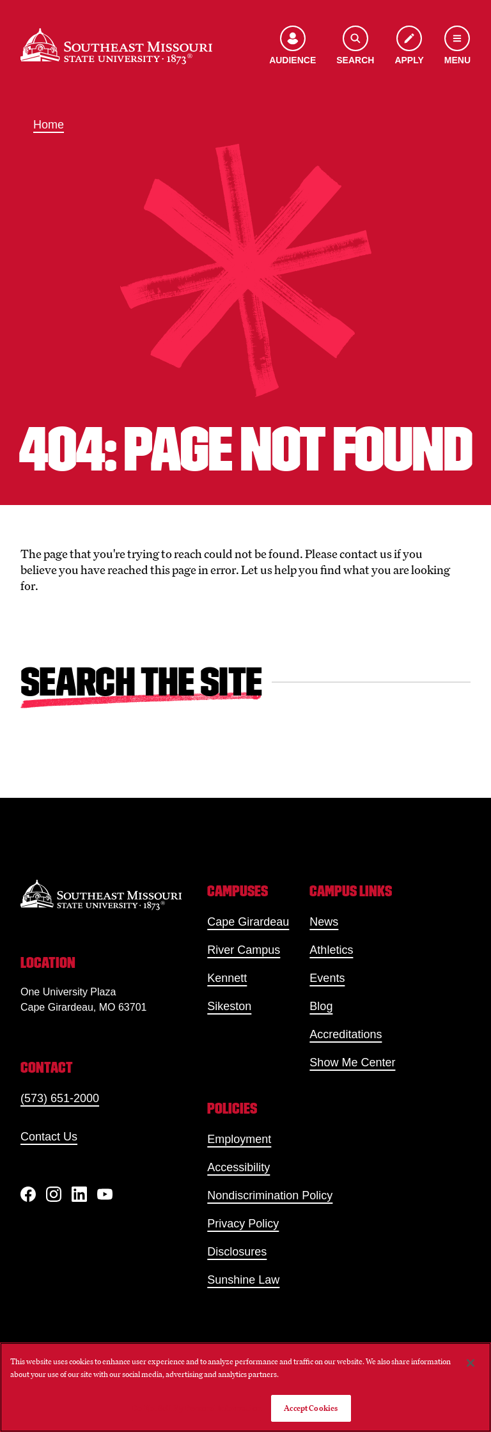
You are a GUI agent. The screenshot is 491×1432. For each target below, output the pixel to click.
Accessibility (238, 1167)
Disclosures (237, 1251)
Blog (320, 1006)
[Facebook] (28, 1194)
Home (48, 124)
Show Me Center (352, 1062)
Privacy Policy (243, 1223)
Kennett (227, 978)
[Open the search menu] (355, 46)
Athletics (331, 950)
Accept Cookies (311, 1408)
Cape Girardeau (248, 921)
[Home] (116, 46)
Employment (239, 1139)
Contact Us (48, 1136)
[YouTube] (105, 1194)
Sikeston (229, 1006)
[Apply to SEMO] (408, 46)
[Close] (470, 1363)
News (323, 921)
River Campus (243, 950)
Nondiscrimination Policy (269, 1195)
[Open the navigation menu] (457, 46)
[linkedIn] (79, 1194)
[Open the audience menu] (292, 46)
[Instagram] (53, 1194)
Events (327, 978)
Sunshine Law (243, 1279)
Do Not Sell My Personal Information (196, 1408)
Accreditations (345, 1034)
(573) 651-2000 (59, 1098)
